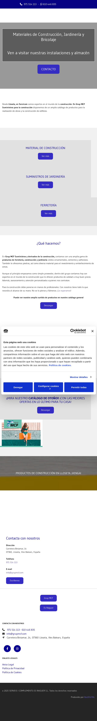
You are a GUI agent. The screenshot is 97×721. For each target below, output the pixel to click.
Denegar (18, 387)
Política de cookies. (60, 365)
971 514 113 (30, 4)
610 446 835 (49, 4)
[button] (48, 69)
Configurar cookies (48, 387)
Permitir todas (79, 387)
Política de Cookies (12, 672)
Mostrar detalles (79, 377)
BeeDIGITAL (89, 697)
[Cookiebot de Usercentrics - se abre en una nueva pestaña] (72, 331)
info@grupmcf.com (14, 572)
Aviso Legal (8, 664)
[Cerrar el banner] (92, 331)
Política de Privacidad (13, 668)
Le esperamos (64, 290)
